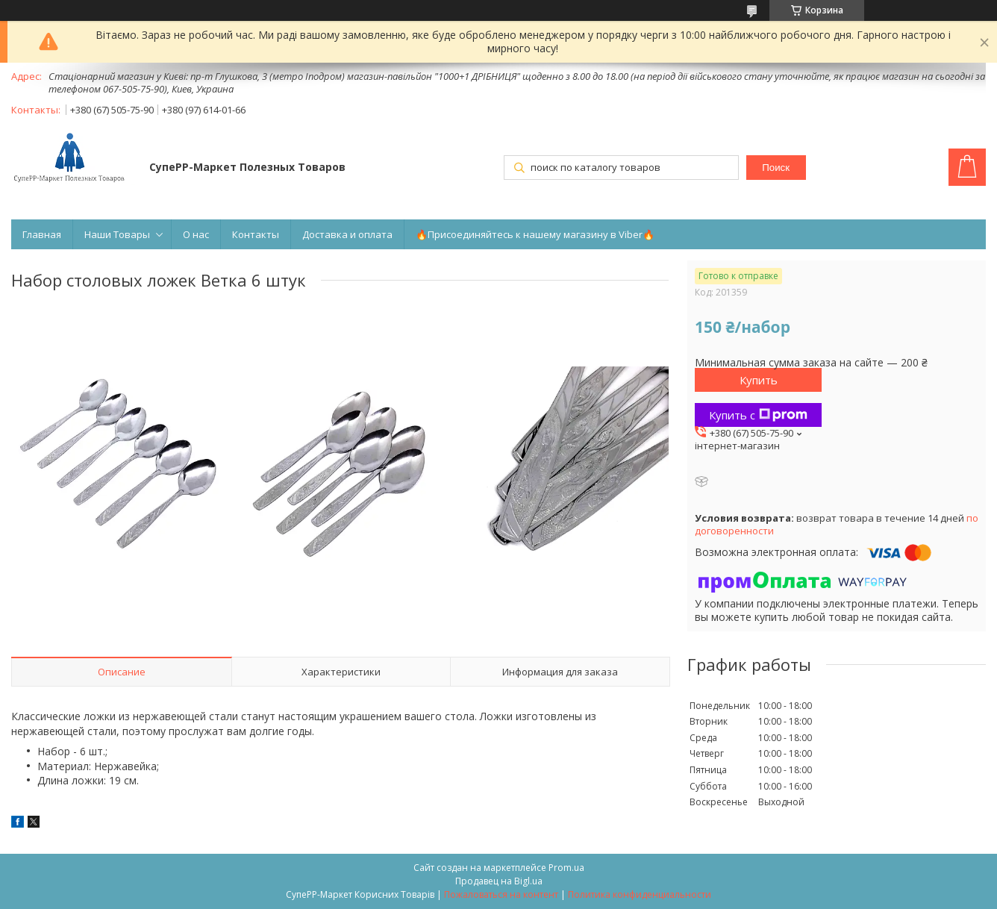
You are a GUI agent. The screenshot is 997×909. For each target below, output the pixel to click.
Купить (759, 379)
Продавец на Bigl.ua (499, 881)
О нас (196, 234)
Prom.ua (566, 867)
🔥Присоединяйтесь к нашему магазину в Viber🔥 (535, 234)
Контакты (255, 234)
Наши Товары (117, 234)
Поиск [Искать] (776, 167)
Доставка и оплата (347, 234)
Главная (41, 234)
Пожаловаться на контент (501, 894)
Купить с (758, 414)
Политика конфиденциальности (639, 894)
